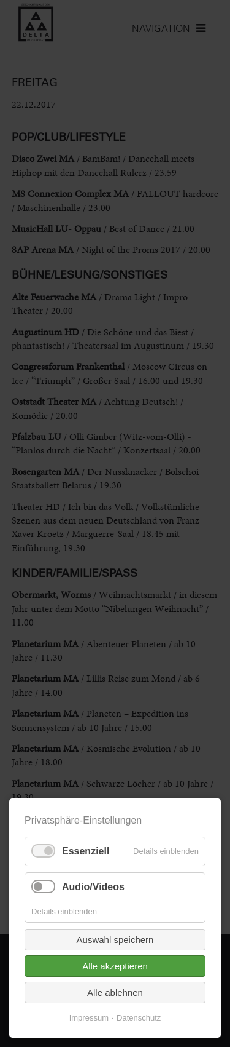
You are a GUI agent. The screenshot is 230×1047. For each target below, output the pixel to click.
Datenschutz (139, 1018)
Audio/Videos (93, 887)
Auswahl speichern (115, 939)
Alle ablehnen (115, 992)
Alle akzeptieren (115, 966)
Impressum (89, 1018)
